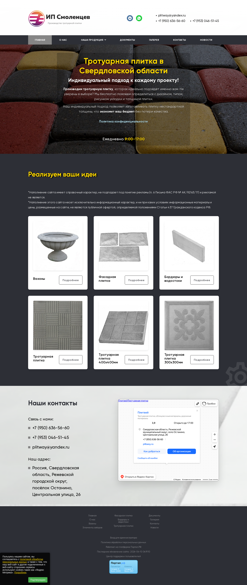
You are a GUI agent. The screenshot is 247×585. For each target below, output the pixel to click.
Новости (206, 40)
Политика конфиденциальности (123, 121)
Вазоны (92, 523)
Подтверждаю (37, 580)
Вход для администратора (123, 537)
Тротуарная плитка (123, 526)
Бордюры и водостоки (123, 521)
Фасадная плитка (123, 516)
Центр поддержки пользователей (123, 556)
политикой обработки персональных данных (22, 560)
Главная (40, 40)
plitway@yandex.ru (172, 15)
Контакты (179, 40)
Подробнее (20, 572)
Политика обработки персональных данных (123, 542)
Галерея (154, 40)
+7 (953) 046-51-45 (206, 21)
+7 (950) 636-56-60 (171, 21)
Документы (127, 40)
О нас (63, 40)
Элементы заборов (92, 527)
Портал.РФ (136, 547)
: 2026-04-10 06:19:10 (139, 551)
